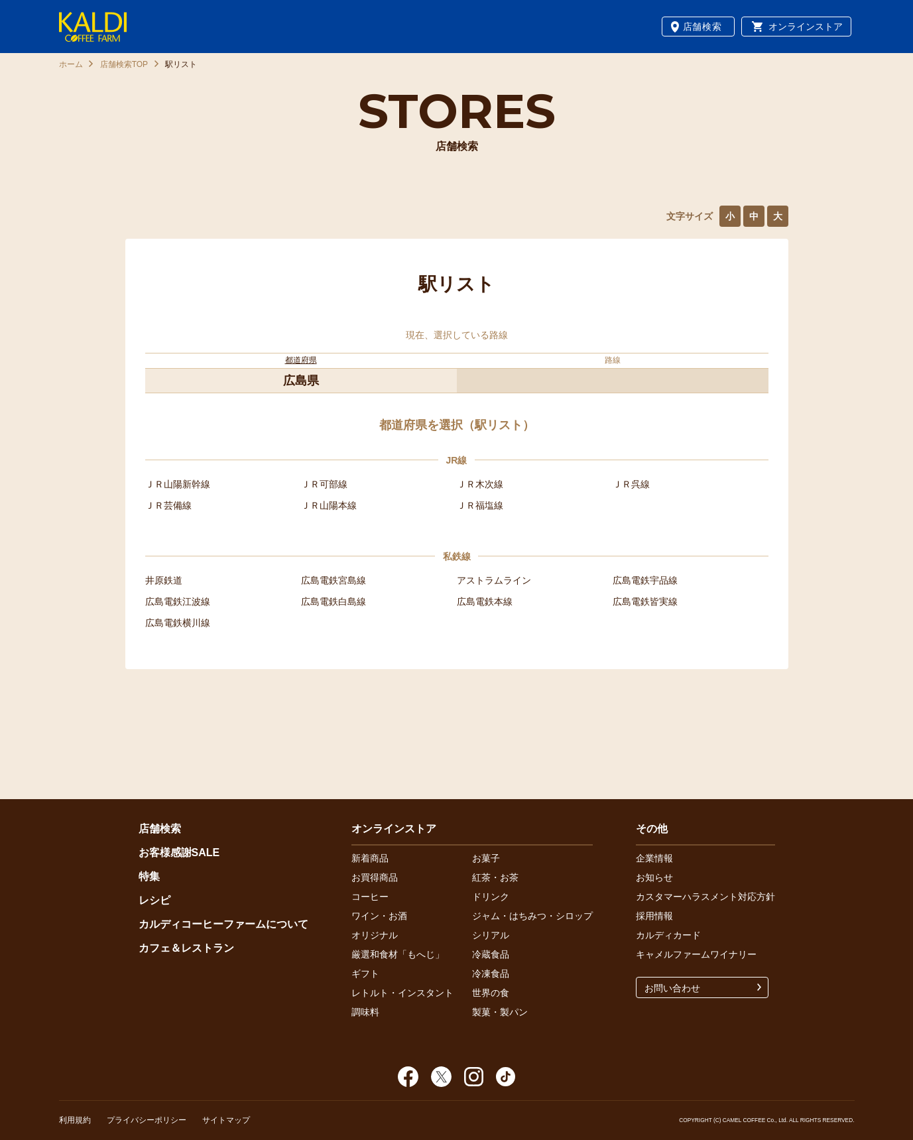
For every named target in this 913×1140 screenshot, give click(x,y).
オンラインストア (805, 26)
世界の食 (490, 992)
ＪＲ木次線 (480, 484)
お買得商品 (374, 877)
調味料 (365, 1012)
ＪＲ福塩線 (480, 505)
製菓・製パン (500, 1012)
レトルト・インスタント (402, 992)
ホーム (71, 64)
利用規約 (75, 1120)
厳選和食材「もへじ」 (397, 954)
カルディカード (668, 935)
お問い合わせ (672, 988)
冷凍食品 (490, 973)
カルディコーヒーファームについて (223, 924)
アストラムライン (494, 580)
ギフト (365, 973)
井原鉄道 (163, 580)
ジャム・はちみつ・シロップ (532, 916)
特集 (149, 876)
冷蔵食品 (490, 954)
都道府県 (301, 360)
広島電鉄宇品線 (645, 580)
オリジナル (374, 935)
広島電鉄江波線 (177, 601)
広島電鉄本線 (485, 601)
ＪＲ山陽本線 (329, 505)
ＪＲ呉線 (631, 484)
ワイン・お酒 (379, 916)
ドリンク (490, 896)
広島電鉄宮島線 (333, 580)
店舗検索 (702, 26)
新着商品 (370, 858)
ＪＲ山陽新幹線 (177, 484)
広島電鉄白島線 (333, 601)
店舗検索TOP (124, 64)
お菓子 (486, 858)
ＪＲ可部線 (324, 484)
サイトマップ (226, 1120)
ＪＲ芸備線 (168, 505)
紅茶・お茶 (495, 877)
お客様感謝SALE (179, 852)
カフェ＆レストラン (186, 948)
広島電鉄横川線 (177, 622)
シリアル (490, 935)
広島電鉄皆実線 (645, 601)
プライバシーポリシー (146, 1120)
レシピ (154, 900)
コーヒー (370, 896)
